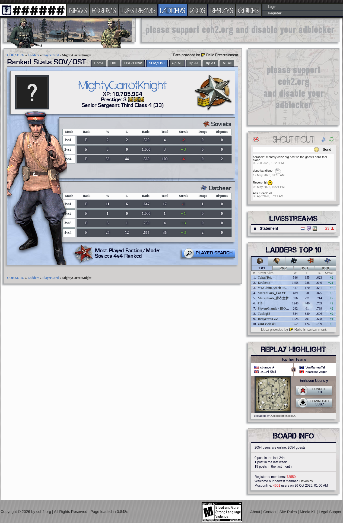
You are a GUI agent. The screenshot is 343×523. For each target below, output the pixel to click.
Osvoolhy (306, 481)
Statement (269, 228)
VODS (197, 10)
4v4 (325, 268)
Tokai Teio (265, 277)
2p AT (177, 63)
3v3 (304, 268)
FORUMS (104, 10)
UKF (113, 63)
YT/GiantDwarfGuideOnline (278, 288)
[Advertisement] (240, 30)
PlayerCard (50, 55)
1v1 (262, 268)
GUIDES (249, 10)
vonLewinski (266, 324)
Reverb (257, 182)
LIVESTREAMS (138, 10)
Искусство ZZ (268, 319)
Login (272, 7)
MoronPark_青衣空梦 (273, 298)
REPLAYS (222, 10)
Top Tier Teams (293, 359)
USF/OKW (133, 63)
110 (260, 303)
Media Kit (308, 512)
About (255, 512)
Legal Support (330, 512)
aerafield (258, 157)
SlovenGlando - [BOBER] (276, 308)
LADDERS (172, 10)
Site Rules (289, 512)
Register (275, 13)
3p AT (194, 63)
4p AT (210, 63)
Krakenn (264, 283)
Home (98, 63)
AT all (227, 63)
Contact (270, 512)
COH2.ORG (15, 55)
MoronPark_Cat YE (272, 293)
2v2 (283, 268)
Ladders (33, 55)
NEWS (78, 10)
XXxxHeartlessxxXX (283, 415)
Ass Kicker (260, 193)
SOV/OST (157, 63)
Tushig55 (264, 314)
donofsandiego (262, 170)
